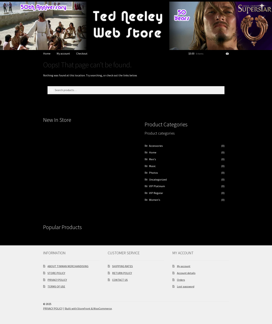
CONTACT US (120, 280)
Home (46, 53)
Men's (152, 159)
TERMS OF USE (56, 286)
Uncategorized (158, 179)
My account (63, 53)
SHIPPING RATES (122, 266)
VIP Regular (156, 193)
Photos (153, 172)
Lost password (185, 286)
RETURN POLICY (122, 273)
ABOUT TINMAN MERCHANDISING (68, 266)
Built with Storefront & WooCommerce (88, 308)
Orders (181, 280)
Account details (186, 273)
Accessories (156, 145)
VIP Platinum (157, 186)
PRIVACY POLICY (57, 280)
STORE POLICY (56, 273)
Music (152, 166)
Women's (154, 199)
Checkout (82, 53)
